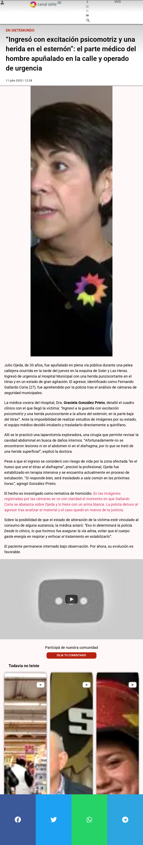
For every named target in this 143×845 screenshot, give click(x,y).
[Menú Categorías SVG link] (59, 3)
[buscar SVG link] (88, 21)
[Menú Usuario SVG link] (2, 3)
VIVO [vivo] (117, 2)
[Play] (71, 599)
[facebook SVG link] (88, 2)
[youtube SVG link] (88, 16)
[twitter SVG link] (88, 11)
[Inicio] (43, 4)
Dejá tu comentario (71, 655)
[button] (18, 819)
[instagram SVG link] (88, 7)
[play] (40, 684)
